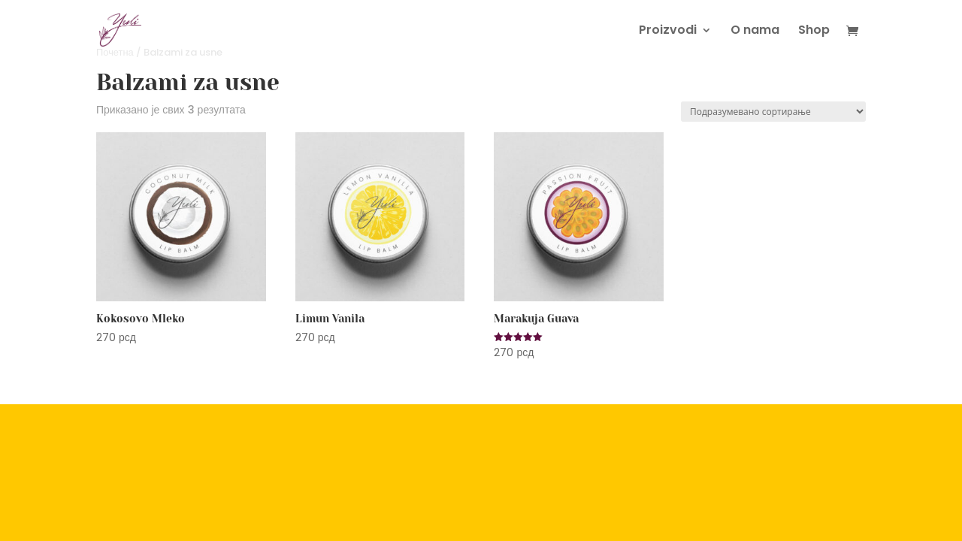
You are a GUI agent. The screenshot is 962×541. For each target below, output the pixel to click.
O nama (755, 31)
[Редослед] (773, 111)
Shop (814, 31)
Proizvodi (668, 31)
